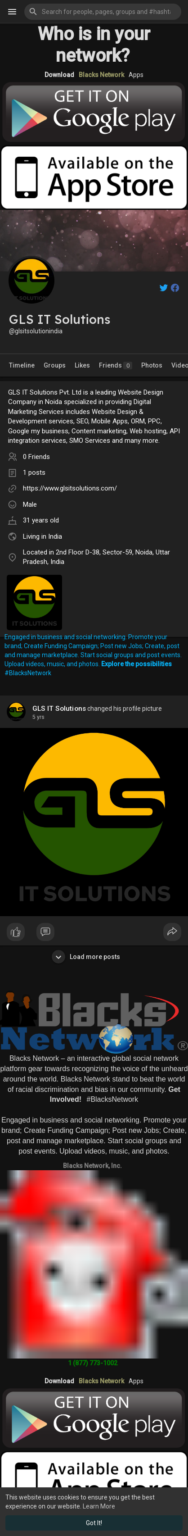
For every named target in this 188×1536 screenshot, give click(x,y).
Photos (151, 365)
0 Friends (36, 457)
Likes (82, 365)
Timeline (22, 365)
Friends (115, 365)
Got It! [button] (94, 1523)
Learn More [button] (99, 1506)
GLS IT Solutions (59, 708)
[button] (102, 12)
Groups (55, 365)
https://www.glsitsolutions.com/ (70, 488)
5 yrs (38, 717)
